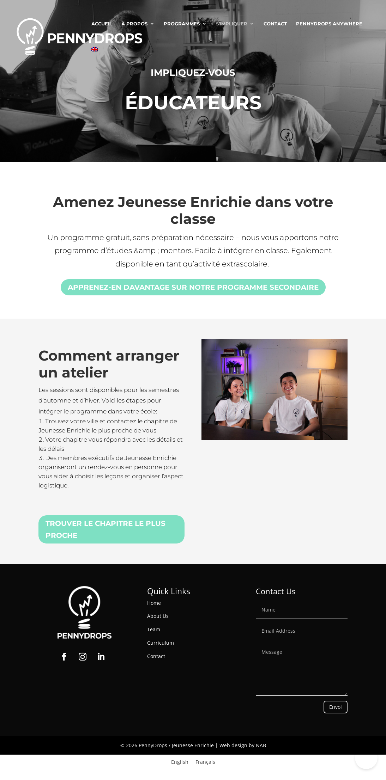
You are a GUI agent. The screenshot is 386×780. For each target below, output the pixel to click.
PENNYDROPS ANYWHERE (329, 23)
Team (153, 629)
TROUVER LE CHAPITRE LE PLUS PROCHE (105, 529)
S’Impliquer (231, 23)
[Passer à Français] (205, 762)
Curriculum (160, 642)
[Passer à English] (180, 762)
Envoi (335, 707)
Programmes (182, 23)
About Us (158, 616)
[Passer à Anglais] (94, 60)
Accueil (101, 23)
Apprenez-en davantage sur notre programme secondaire (193, 287)
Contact (275, 23)
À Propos (134, 23)
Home (154, 603)
